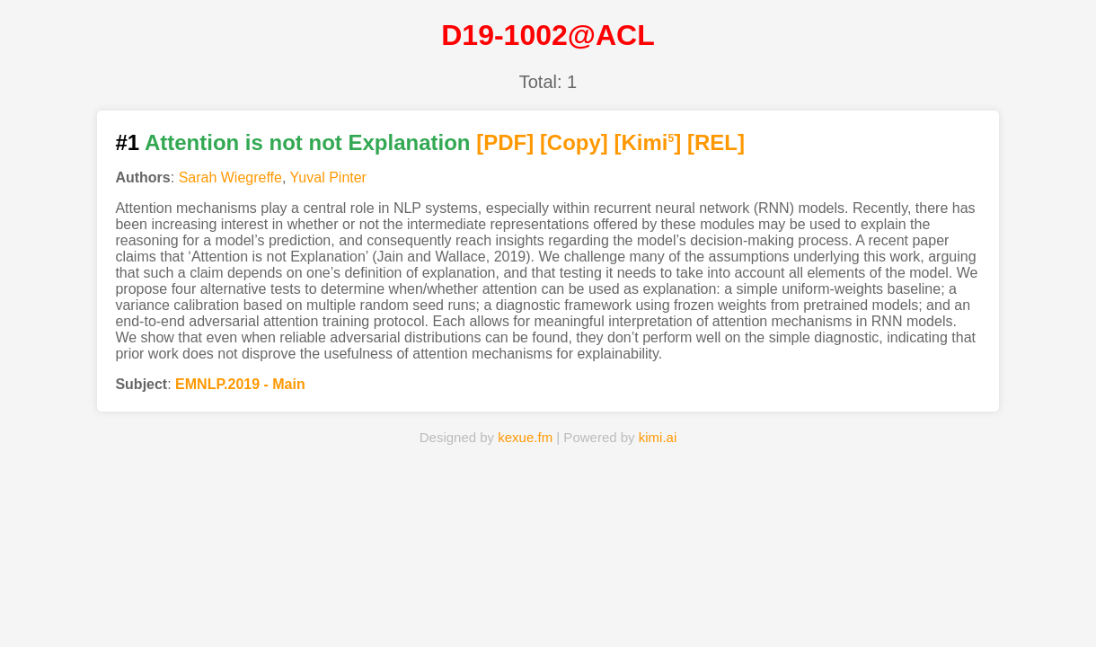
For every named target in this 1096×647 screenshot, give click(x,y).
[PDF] (505, 142)
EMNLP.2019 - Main (240, 384)
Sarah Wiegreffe (230, 177)
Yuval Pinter (328, 177)
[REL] (716, 142)
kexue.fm (525, 437)
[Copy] (574, 142)
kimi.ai (658, 437)
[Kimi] (648, 142)
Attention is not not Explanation (308, 142)
